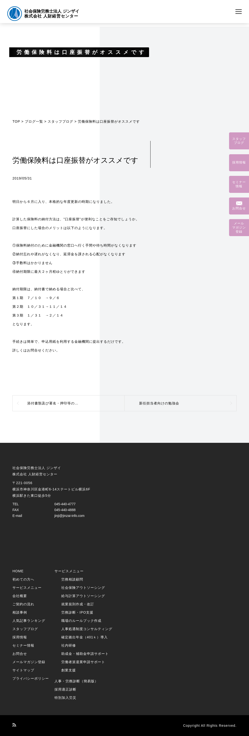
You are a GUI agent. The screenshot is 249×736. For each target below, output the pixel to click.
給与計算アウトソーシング (83, 596)
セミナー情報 (23, 645)
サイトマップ (23, 670)
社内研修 (68, 645)
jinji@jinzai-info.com (69, 516)
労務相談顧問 (72, 579)
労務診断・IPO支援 (77, 612)
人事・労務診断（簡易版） (76, 681)
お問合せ (19, 654)
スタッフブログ (60, 121)
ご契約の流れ (23, 604)
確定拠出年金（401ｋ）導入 (84, 637)
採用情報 (19, 637)
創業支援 (68, 670)
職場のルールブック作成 (81, 621)
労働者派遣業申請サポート (83, 662)
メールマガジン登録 (28, 662)
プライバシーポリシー (30, 678)
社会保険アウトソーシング (83, 588)
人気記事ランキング (28, 621)
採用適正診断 (65, 689)
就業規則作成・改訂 (77, 604)
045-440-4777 (65, 504)
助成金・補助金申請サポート (85, 654)
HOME (18, 571)
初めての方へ (23, 579)
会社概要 (19, 596)
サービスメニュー (27, 588)
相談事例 (19, 612)
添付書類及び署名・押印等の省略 (54, 403)
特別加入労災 (65, 698)
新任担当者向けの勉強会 (159, 403)
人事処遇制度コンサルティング (86, 629)
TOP (16, 121)
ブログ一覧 (34, 121)
